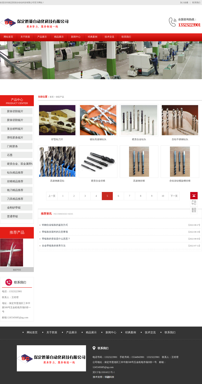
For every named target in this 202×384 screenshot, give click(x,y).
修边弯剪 (17, 270)
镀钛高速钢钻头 (98, 139)
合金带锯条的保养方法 (53, 245)
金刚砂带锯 (14, 207)
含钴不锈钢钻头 (180, 139)
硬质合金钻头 (139, 139)
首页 (52, 97)
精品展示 (59, 37)
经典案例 (92, 37)
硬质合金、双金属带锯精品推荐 (26, 163)
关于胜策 (25, 37)
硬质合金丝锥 (98, 181)
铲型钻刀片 (57, 139)
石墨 (9, 155)
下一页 (174, 196)
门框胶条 (12, 146)
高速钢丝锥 (139, 181)
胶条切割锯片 (15, 111)
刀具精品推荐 (15, 198)
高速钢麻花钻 (57, 181)
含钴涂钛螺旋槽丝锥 (180, 181)
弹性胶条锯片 (15, 137)
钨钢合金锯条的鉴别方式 (55, 225)
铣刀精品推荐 (15, 190)
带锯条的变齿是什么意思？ (56, 238)
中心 (193, 202)
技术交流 (109, 37)
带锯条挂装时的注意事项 (55, 232)
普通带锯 (12, 216)
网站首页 (8, 37)
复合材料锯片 (15, 128)
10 (163, 196)
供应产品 (60, 97)
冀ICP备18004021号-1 (104, 372)
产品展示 (42, 37)
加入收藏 (184, 2)
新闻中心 (75, 37)
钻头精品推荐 (15, 172)
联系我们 (196, 2)
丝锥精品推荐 (15, 181)
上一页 (51, 196)
